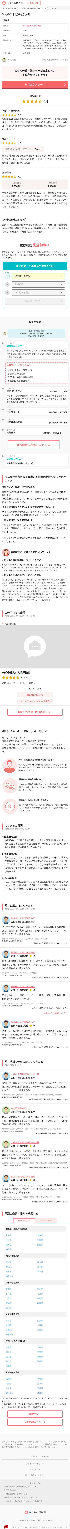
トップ (23, 1456)
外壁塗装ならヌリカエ (13, 1490)
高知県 (9, 1366)
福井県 (40, 1294)
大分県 (9, 1388)
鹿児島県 (9, 1393)
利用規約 (45, 1456)
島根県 (40, 1347)
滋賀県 (40, 1320)
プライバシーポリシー (35, 1464)
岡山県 (9, 1352)
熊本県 (40, 1383)
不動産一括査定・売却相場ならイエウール (21, 1486)
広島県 (40, 1352)
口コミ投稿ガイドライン (35, 1422)
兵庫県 (9, 1330)
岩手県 (9, 1240)
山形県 (40, 1245)
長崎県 (9, 1383)
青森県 (40, 1235)
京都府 (9, 1325)
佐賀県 (40, 1379)
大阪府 (40, 1325)
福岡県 (9, 1379)
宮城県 (40, 1240)
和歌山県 (9, 1334)
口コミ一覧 (42, 8)
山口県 (9, 1357)
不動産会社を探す (24, 1221)
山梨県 (9, 1298)
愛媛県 (40, 1361)
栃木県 (40, 1262)
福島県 (9, 1249)
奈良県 (40, 1330)
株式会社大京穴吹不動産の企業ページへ (35, 712)
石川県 (9, 1294)
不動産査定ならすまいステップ (16, 1494)
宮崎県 (40, 1388)
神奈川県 (9, 1276)
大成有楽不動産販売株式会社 (25, 1074)
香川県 (9, 1361)
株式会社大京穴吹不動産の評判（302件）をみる (50, 943)
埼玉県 (40, 1267)
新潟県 (9, 1289)
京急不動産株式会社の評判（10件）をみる (52, 1133)
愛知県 (9, 1308)
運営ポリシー (35, 1414)
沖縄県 (40, 1393)
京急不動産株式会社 (21, 1108)
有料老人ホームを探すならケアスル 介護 (20, 1497)
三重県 (9, 1320)
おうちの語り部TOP (9, 8)
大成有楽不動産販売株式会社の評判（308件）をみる (48, 1099)
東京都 (40, 1271)
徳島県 (40, 1357)
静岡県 (40, 1303)
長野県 (40, 1298)
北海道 (9, 1235)
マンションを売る (46, 1220)
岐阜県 (9, 1303)
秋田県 (9, 1245)
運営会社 (34, 1456)
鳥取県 (9, 1347)
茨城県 (9, 1262)
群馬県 (9, 1267)
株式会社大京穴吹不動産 (27, 8)
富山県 (40, 1289)
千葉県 (9, 1271)
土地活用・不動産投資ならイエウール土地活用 (23, 1501)
